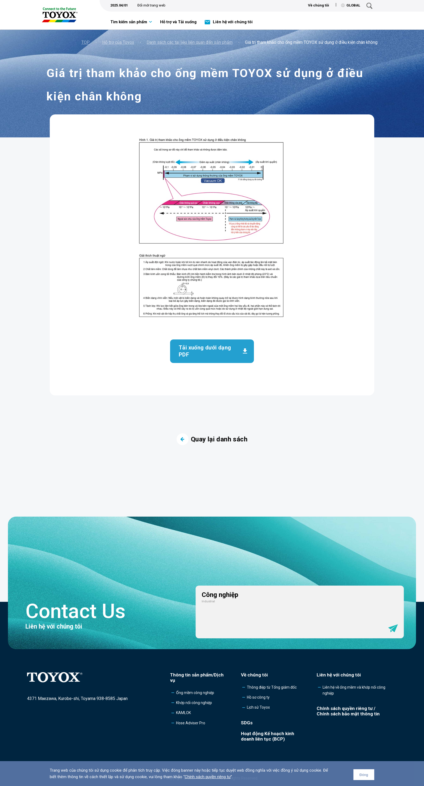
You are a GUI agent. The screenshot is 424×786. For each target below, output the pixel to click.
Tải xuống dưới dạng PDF (205, 351)
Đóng (363, 775)
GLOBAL (350, 5)
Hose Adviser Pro (190, 723)
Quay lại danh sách (212, 439)
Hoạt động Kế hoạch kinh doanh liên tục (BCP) (267, 736)
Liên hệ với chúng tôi (233, 21)
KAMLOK (183, 713)
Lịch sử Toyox (258, 707)
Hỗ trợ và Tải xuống (178, 21)
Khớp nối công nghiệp (194, 703)
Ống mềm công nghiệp (195, 693)
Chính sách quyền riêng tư (208, 776)
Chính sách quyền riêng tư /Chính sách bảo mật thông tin (348, 711)
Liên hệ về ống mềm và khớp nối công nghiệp (354, 690)
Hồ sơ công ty (258, 697)
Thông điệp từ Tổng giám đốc (272, 687)
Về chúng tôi (318, 5)
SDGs (247, 722)
